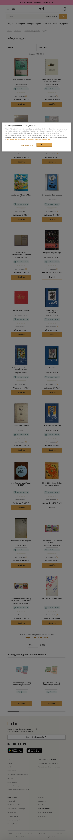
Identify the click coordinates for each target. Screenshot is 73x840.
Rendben (44, 145)
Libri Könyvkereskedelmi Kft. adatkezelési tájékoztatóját (29, 139)
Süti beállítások (27, 145)
